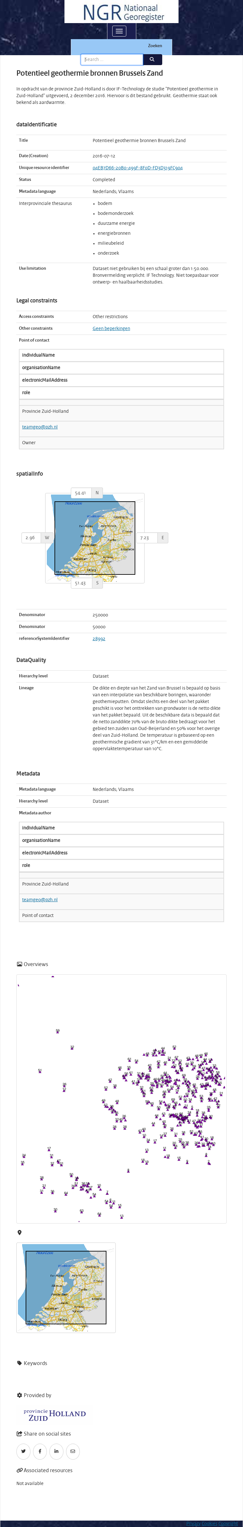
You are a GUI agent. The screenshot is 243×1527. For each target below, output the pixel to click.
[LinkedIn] (56, 1452)
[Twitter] (23, 1452)
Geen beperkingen (111, 329)
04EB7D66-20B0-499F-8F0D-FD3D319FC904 (138, 168)
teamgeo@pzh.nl (40, 427)
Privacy (193, 1524)
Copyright (228, 1524)
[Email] (73, 1452)
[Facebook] (40, 1452)
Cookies (209, 1524)
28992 (99, 639)
